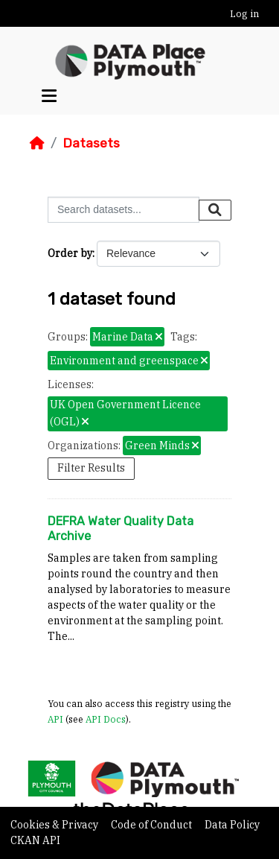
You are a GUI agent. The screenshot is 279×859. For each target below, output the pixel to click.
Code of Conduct (152, 824)
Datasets (91, 143)
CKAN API (35, 840)
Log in (244, 13)
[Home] (37, 143)
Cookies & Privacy (55, 824)
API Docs (106, 719)
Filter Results (91, 468)
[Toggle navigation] (49, 96)
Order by (70, 253)
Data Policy (232, 824)
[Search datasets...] (123, 210)
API (55, 719)
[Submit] (215, 210)
